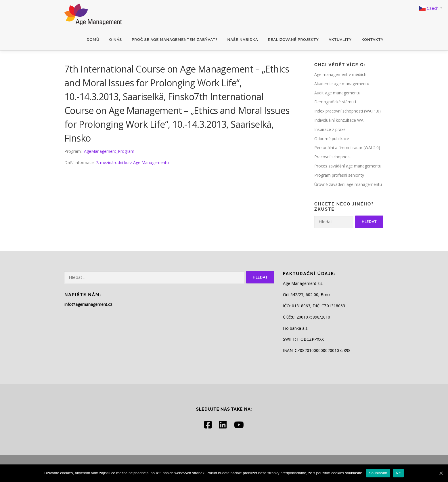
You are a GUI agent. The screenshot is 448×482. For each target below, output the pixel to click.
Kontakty (372, 39)
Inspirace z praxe (330, 129)
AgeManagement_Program (109, 151)
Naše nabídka (242, 39)
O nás (115, 39)
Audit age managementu (337, 93)
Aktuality (340, 39)
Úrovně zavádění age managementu (348, 184)
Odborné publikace (331, 138)
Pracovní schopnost (332, 156)
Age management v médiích (340, 74)
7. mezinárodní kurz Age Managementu (132, 162)
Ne (398, 473)
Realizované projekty (293, 39)
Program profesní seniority (339, 175)
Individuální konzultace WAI (339, 120)
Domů (93, 39)
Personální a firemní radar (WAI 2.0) (347, 147)
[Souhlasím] (441, 473)
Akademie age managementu (341, 83)
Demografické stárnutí (335, 101)
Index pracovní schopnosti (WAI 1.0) (347, 111)
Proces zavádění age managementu (347, 166)
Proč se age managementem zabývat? (174, 39)
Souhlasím (378, 473)
